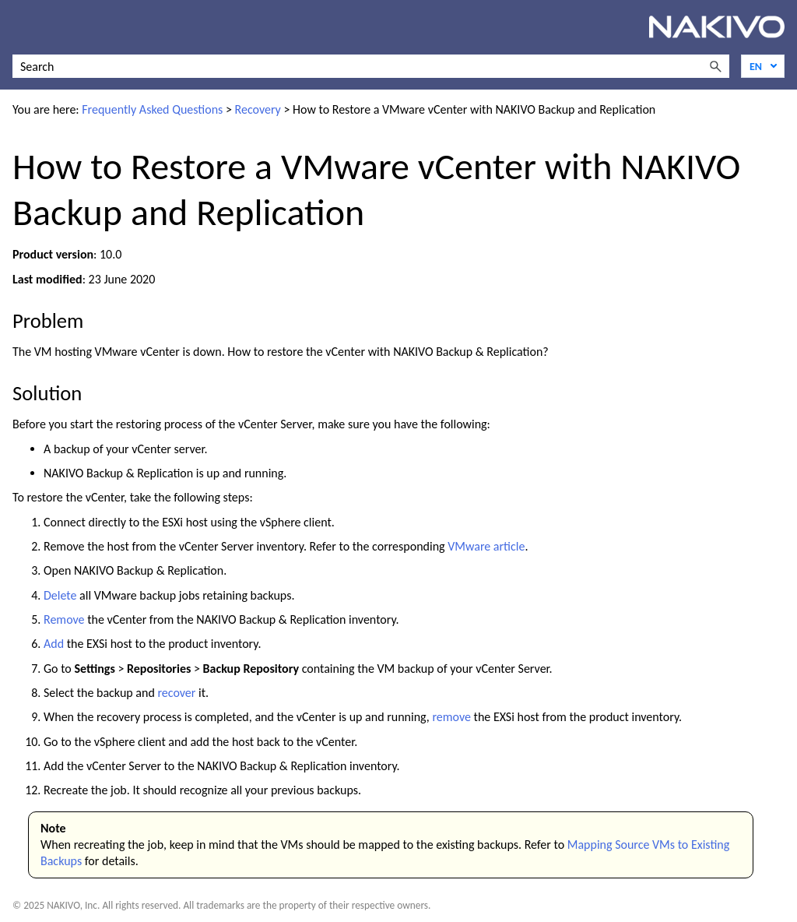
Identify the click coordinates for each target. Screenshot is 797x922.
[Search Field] (370, 66)
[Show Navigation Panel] (21, 27)
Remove (64, 619)
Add (54, 643)
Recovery (258, 109)
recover (176, 692)
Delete (60, 595)
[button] (715, 66)
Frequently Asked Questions (152, 109)
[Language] (763, 66)
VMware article (486, 546)
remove (451, 716)
